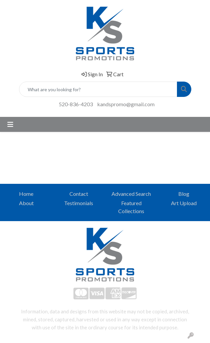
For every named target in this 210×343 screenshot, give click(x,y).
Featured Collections (131, 207)
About (26, 203)
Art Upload (184, 203)
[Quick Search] (98, 89)
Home (26, 193)
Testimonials (78, 203)
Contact (78, 193)
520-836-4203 (76, 104)
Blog (183, 193)
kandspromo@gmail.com (126, 104)
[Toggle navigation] (10, 124)
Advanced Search (131, 193)
